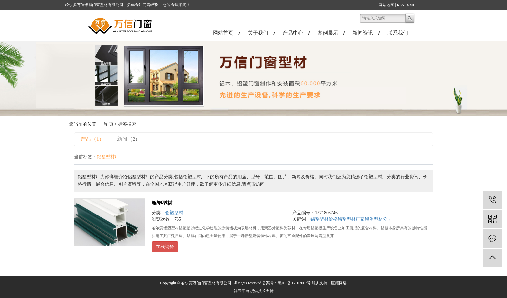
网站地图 (386, 5)
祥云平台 (241, 291)
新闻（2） (128, 139)
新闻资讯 (362, 33)
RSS (400, 5)
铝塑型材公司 (378, 219)
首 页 (108, 124)
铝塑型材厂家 (351, 219)
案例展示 (328, 33)
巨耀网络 (339, 283)
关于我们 (258, 33)
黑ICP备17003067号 (294, 283)
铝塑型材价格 (324, 219)
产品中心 (293, 33)
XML (410, 5)
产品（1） (92, 139)
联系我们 (397, 33)
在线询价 (165, 246)
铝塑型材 (162, 203)
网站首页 (223, 33)
